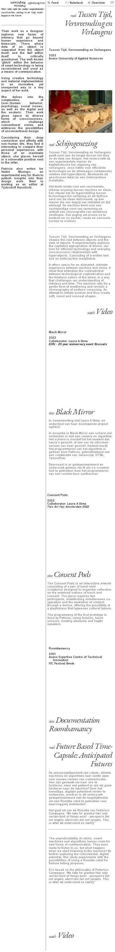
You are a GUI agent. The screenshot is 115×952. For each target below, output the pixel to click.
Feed (53, 3)
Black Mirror (71, 411)
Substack (73, 3)
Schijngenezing (73, 143)
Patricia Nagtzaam (16, 4)
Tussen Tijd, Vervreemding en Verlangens (88, 23)
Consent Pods (69, 574)
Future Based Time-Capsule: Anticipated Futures (80, 754)
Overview (96, 3)
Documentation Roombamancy (74, 724)
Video (99, 311)
